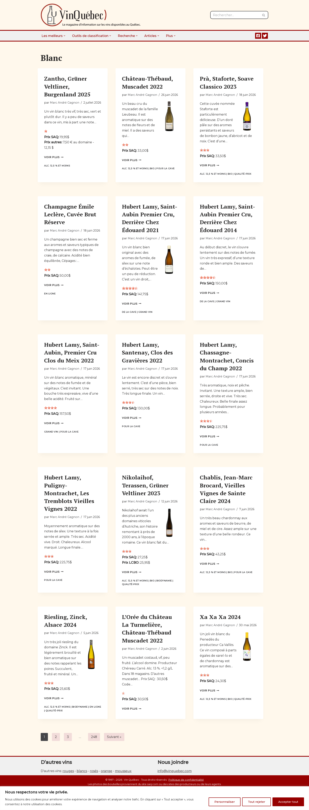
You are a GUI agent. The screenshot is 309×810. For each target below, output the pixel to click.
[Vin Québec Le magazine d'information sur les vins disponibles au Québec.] (91, 15)
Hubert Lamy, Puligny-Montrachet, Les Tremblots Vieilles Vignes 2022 (69, 495)
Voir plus (53, 157)
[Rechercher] (234, 15)
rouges (68, 775)
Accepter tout (288, 802)
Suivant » (114, 741)
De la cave (129, 313)
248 (94, 741)
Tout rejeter (256, 802)
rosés (94, 775)
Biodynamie (164, 583)
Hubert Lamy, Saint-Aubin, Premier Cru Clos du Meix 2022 (71, 354)
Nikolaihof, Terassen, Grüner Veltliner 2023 (145, 487)
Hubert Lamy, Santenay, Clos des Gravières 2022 (147, 354)
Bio (152, 169)
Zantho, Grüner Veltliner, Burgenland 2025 (67, 86)
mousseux (123, 775)
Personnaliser (224, 802)
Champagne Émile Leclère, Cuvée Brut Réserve (70, 215)
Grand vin (145, 313)
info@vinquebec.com (174, 775)
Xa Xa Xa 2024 (220, 620)
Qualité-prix (243, 174)
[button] (64, 36)
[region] (154, 798)
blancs (82, 775)
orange (106, 775)
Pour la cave (165, 169)
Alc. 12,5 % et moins (57, 166)
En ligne (49, 295)
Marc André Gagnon (64, 102)
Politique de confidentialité (186, 783)
